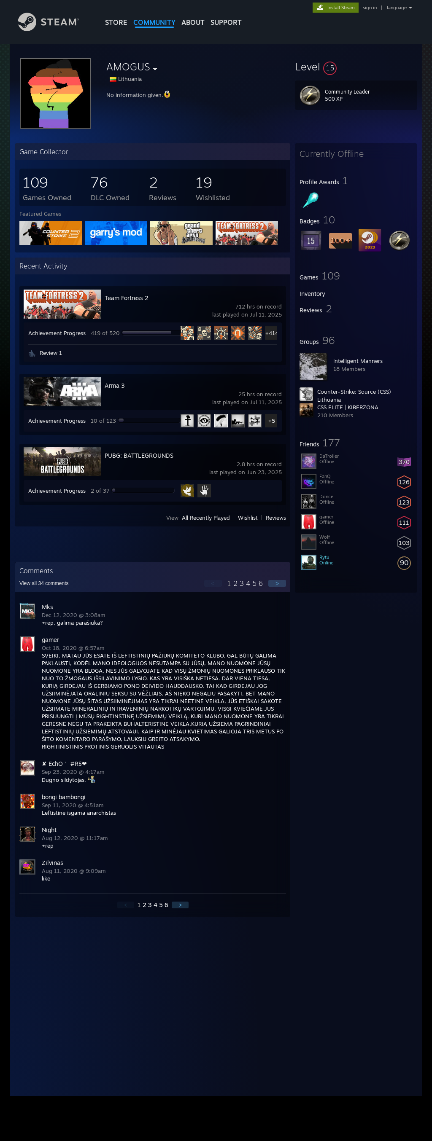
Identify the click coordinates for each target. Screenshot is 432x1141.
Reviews (276, 517)
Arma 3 (115, 385)
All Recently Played (206, 517)
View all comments (44, 583)
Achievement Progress (57, 333)
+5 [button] (271, 420)
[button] (356, 66)
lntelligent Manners (358, 360)
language (397, 8)
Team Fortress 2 (126, 297)
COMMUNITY (154, 22)
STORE (116, 22)
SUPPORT (226, 22)
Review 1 (51, 352)
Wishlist (248, 517)
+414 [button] (271, 333)
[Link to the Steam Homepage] (55, 28)
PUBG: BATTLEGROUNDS (139, 455)
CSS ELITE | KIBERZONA (347, 407)
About (193, 22)
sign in (370, 8)
